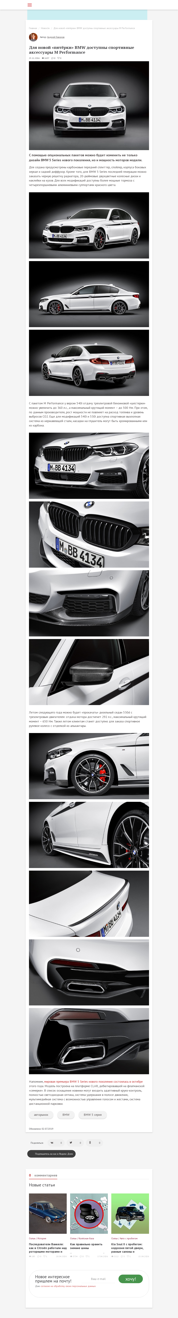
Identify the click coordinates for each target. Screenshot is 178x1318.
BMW (65, 1115)
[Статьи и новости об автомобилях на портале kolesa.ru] (46, 4)
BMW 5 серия (93, 1115)
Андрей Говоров (55, 37)
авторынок (41, 1115)
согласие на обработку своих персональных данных (68, 1286)
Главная (33, 28)
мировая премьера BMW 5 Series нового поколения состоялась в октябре (93, 1081)
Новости (45, 28)
